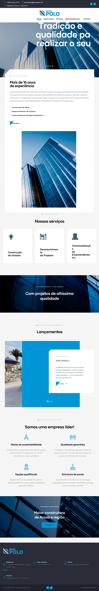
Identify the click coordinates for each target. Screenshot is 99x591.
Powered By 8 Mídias (88, 588)
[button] (5, 570)
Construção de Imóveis (15, 254)
